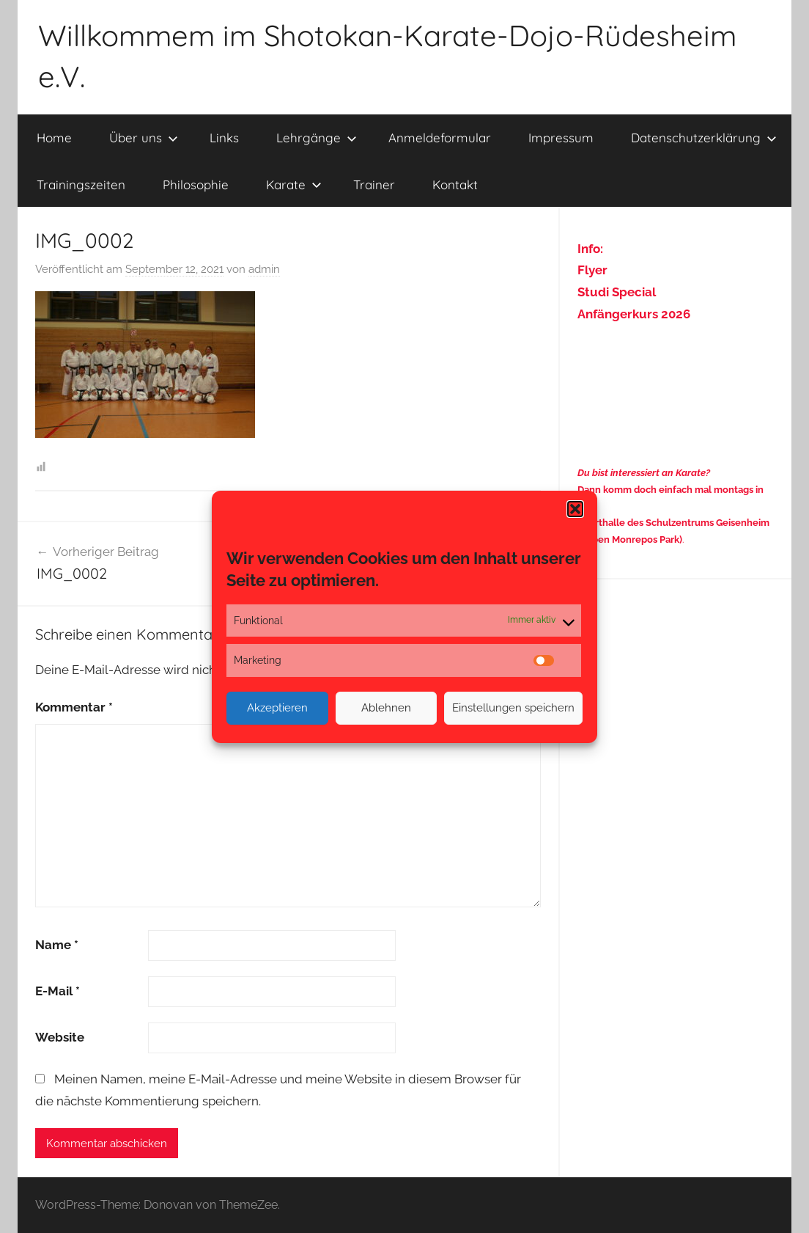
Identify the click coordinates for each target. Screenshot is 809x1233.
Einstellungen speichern (513, 707)
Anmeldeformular (439, 137)
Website (59, 1037)
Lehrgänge (316, 137)
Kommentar (74, 707)
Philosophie (196, 184)
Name (56, 944)
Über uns (143, 137)
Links (224, 137)
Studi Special (616, 292)
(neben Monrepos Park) (629, 539)
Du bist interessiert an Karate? (643, 472)
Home (54, 137)
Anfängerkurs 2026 (633, 314)
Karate (294, 184)
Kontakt (455, 184)
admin (264, 269)
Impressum (561, 137)
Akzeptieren (277, 707)
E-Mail (57, 991)
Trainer (374, 184)
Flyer (592, 270)
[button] (575, 508)
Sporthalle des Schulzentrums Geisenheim (673, 522)
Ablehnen (386, 707)
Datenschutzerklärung (704, 137)
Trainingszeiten (81, 184)
